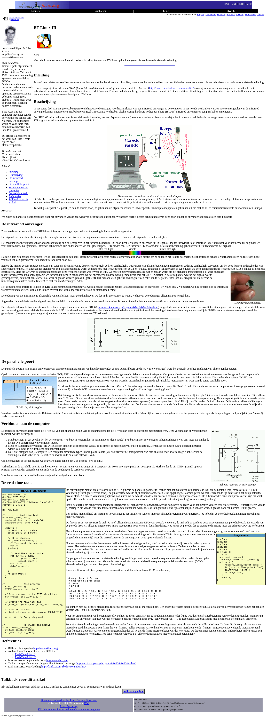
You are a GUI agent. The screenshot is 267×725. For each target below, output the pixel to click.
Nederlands (250, 14)
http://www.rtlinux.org (103, 653)
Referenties (15, 196)
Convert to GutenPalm (16, 18)
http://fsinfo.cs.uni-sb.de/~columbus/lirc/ (171, 88)
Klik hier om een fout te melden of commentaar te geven (69, 715)
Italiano (240, 14)
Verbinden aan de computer (18, 189)
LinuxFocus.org (68, 712)
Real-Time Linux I (76, 659)
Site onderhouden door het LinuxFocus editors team (69, 705)
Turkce (260, 14)
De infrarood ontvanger (16, 179)
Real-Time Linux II (76, 663)
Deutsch (221, 14)
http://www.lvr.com (114, 666)
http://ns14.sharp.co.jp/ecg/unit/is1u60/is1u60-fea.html (128, 307)
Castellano (211, 14)
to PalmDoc (15, 20)
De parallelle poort (19, 184)
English (200, 14)
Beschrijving (16, 174)
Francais (231, 14)
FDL (86, 708)
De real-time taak (18, 193)
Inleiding (14, 171)
